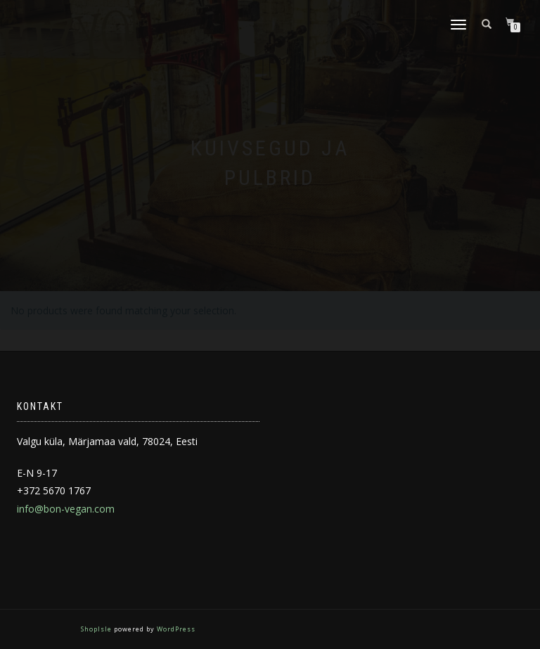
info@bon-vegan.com (66, 508)
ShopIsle (97, 629)
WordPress (175, 629)
